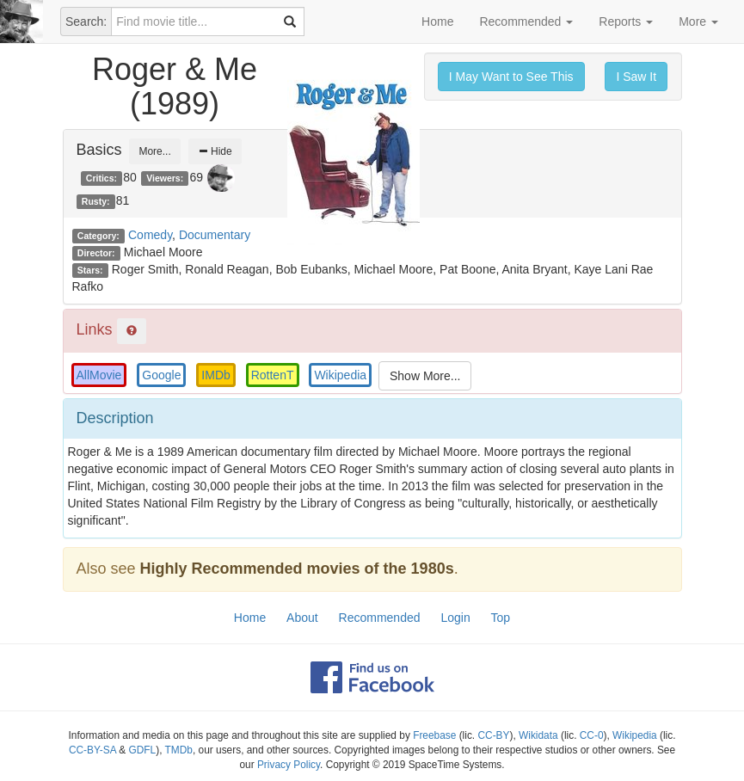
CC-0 (592, 735)
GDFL (143, 750)
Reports (626, 21)
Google (161, 375)
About (302, 617)
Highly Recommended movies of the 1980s (297, 568)
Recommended (526, 21)
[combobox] (207, 21)
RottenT (272, 375)
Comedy (150, 235)
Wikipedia (340, 375)
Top (501, 617)
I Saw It (636, 76)
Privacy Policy (288, 765)
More (698, 21)
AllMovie (99, 375)
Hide (215, 151)
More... (154, 151)
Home (437, 21)
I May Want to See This (511, 76)
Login (455, 617)
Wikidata (538, 735)
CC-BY (493, 735)
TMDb (179, 750)
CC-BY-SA (92, 750)
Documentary (214, 235)
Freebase (434, 735)
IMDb (215, 375)
